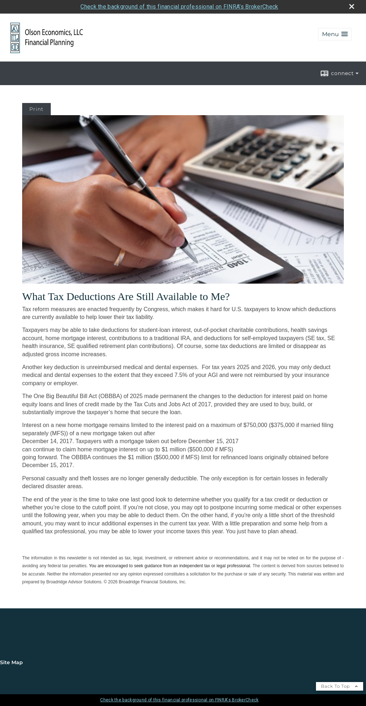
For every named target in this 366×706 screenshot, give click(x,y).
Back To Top (339, 686)
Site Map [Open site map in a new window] (11, 662)
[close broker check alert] (352, 6)
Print (36, 109)
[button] (335, 34)
